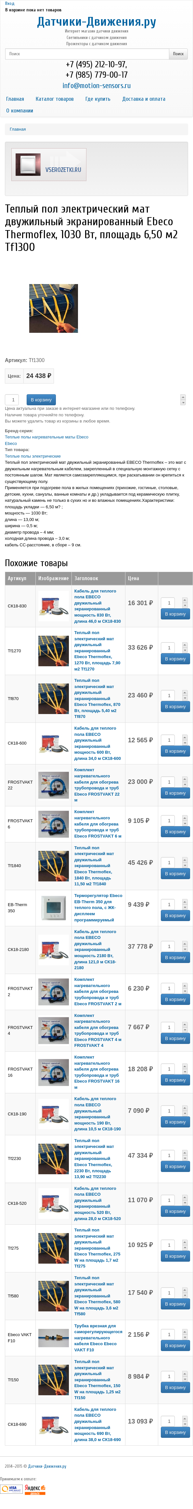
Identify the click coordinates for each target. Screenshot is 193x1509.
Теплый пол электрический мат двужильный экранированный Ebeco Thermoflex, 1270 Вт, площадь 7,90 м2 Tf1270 (97, 650)
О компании (19, 110)
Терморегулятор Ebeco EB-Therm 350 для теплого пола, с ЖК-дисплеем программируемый (98, 907)
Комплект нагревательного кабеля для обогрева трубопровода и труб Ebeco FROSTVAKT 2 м (98, 991)
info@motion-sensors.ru (96, 85)
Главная (15, 99)
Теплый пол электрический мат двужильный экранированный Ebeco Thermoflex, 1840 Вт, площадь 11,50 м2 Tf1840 (94, 865)
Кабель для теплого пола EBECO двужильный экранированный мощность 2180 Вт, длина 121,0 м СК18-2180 (95, 949)
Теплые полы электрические (33, 456)
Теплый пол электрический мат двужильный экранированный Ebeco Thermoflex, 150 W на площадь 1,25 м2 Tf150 (97, 1379)
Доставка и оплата (143, 99)
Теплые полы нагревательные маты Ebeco (46, 437)
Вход (10, 3)
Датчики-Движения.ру (96, 21)
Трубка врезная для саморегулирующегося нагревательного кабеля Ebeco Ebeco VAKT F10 (98, 1337)
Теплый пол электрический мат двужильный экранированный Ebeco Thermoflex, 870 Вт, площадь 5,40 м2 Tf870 (97, 698)
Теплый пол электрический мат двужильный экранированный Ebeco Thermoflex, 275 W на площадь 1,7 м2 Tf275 (97, 1248)
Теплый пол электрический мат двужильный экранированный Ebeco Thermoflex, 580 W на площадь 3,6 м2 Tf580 (97, 1295)
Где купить (97, 99)
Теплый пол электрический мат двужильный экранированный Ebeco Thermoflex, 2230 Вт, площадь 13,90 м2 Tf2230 (94, 1158)
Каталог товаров (55, 99)
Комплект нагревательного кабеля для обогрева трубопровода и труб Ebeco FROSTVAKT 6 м (98, 823)
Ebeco (11, 443)
